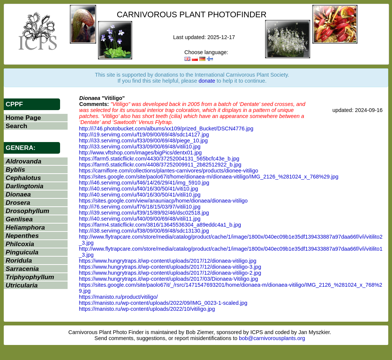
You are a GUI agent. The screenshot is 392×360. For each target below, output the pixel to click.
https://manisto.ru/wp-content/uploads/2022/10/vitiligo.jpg (147, 309)
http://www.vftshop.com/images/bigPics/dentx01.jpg (140, 153)
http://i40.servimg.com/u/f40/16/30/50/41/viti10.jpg (138, 189)
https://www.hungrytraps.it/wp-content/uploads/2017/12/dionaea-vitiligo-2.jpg (170, 273)
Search (16, 126)
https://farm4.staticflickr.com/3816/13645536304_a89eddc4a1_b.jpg (160, 225)
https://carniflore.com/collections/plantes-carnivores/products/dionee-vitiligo (168, 171)
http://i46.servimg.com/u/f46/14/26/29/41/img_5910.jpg (144, 183)
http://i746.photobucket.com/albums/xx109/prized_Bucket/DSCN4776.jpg (166, 129)
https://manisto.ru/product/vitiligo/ (118, 297)
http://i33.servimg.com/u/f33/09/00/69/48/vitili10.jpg (140, 147)
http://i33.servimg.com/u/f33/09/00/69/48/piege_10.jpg (143, 141)
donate (207, 81)
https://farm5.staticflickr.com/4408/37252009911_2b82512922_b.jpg (160, 165)
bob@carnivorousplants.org (272, 338)
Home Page (23, 117)
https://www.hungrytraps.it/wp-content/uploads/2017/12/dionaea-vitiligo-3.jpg (170, 267)
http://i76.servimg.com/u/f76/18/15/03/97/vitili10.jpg (140, 207)
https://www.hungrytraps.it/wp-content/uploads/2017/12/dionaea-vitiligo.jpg (167, 261)
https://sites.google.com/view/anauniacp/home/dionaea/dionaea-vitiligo (163, 201)
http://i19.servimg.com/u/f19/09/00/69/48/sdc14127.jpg (144, 135)
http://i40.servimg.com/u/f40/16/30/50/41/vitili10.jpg (140, 195)
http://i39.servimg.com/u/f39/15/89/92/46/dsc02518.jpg (144, 213)
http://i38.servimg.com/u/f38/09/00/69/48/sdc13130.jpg (144, 231)
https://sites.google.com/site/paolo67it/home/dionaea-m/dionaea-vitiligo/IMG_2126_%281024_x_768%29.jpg (208, 177)
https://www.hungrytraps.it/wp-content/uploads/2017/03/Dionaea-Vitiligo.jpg (168, 279)
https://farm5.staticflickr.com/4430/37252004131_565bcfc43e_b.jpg (159, 159)
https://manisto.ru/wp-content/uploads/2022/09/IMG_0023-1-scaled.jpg (163, 303)
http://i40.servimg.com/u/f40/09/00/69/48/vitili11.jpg (140, 219)
